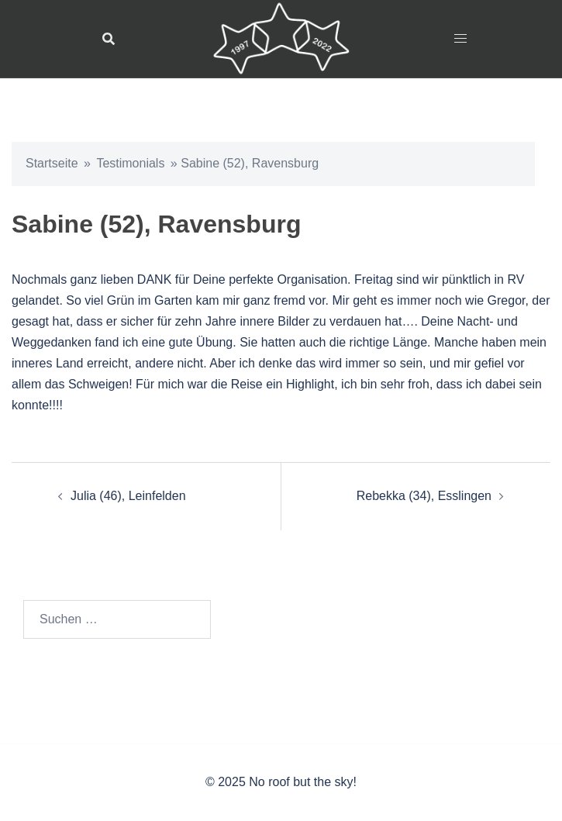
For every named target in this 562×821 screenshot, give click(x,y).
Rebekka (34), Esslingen (424, 495)
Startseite (52, 163)
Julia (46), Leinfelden (128, 495)
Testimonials (130, 163)
